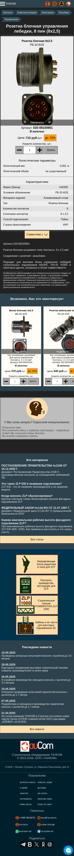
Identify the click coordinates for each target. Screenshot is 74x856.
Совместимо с (34, 234)
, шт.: (37, 143)
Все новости (37, 729)
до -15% (50, 137)
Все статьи (37, 539)
